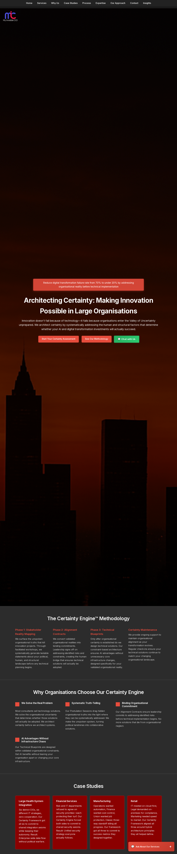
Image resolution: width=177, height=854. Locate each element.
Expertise (101, 3)
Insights (147, 3)
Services (41, 3)
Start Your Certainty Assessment (58, 338)
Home (29, 3)
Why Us (55, 3)
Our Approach (117, 3)
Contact (134, 3)
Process (86, 3)
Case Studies (71, 3)
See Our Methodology (96, 338)
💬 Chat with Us (126, 339)
